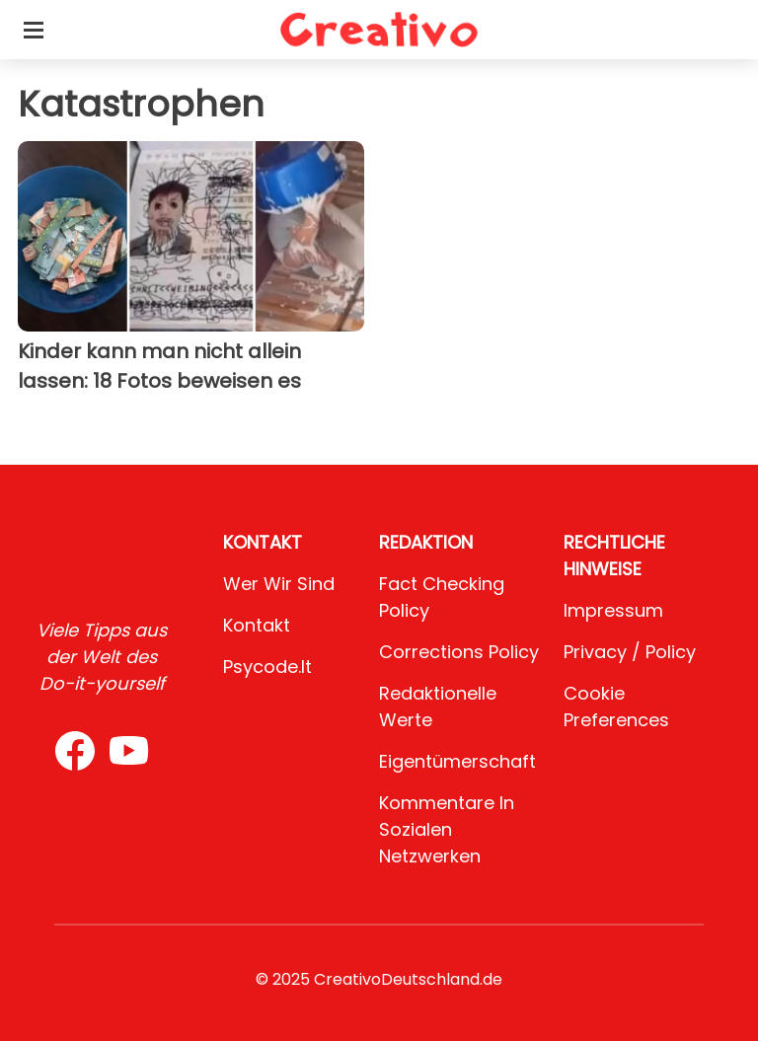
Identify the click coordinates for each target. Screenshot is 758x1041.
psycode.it (267, 666)
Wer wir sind (279, 583)
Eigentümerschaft (457, 761)
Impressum (613, 610)
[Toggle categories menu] (33, 29)
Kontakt (256, 625)
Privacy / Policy (630, 651)
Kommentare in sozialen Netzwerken (446, 829)
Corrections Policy (459, 651)
